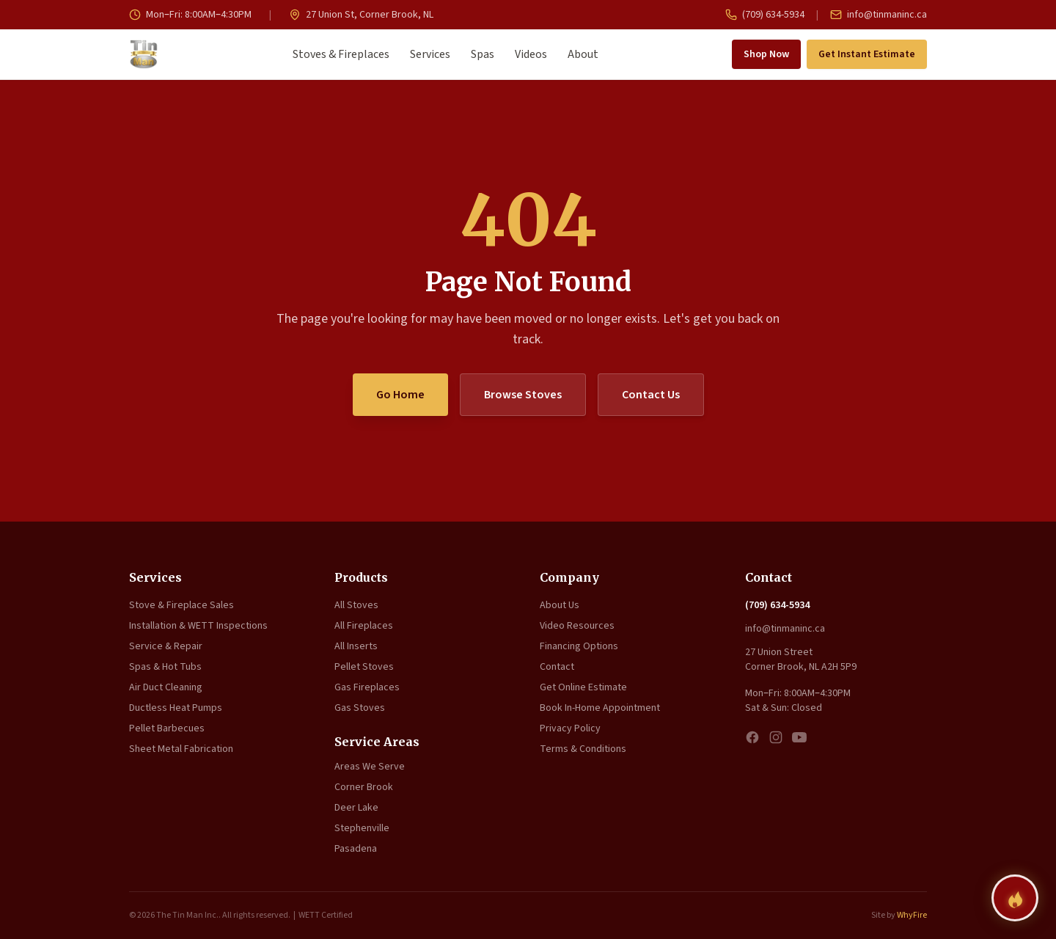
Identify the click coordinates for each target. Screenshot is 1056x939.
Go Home (400, 395)
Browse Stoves (523, 395)
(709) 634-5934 (764, 14)
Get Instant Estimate (866, 54)
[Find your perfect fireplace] (1014, 897)
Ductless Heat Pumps (175, 708)
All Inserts (356, 646)
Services (430, 54)
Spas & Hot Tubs (165, 667)
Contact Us (651, 395)
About (583, 54)
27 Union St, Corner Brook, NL (361, 14)
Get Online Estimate (583, 687)
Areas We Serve (369, 766)
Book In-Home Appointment (600, 708)
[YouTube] (799, 737)
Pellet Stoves (364, 667)
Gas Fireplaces (367, 687)
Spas (482, 54)
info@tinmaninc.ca (878, 14)
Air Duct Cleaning (165, 687)
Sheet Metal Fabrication (181, 749)
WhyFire (912, 915)
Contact (557, 667)
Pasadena (355, 848)
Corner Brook (363, 787)
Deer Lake (356, 807)
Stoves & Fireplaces (341, 54)
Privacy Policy (570, 728)
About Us (559, 605)
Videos (531, 54)
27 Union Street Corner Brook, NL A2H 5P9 (801, 659)
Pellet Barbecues (167, 728)
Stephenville (361, 828)
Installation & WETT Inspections (198, 625)
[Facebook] (752, 737)
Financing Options (579, 646)
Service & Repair (165, 646)
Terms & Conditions (583, 749)
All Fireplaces (363, 625)
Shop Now (766, 54)
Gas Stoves (359, 708)
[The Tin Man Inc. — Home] (143, 54)
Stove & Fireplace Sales (181, 605)
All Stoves (356, 605)
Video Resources (577, 625)
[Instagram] (776, 737)
